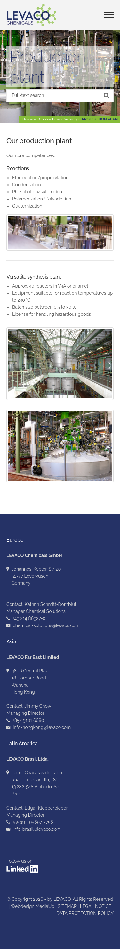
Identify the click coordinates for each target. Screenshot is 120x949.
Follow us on (22, 865)
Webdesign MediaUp (32, 906)
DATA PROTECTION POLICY (85, 913)
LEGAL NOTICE (95, 906)
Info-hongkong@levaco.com (42, 727)
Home (27, 119)
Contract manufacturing (59, 119)
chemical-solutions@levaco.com (46, 625)
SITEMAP (67, 906)
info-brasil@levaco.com (37, 829)
